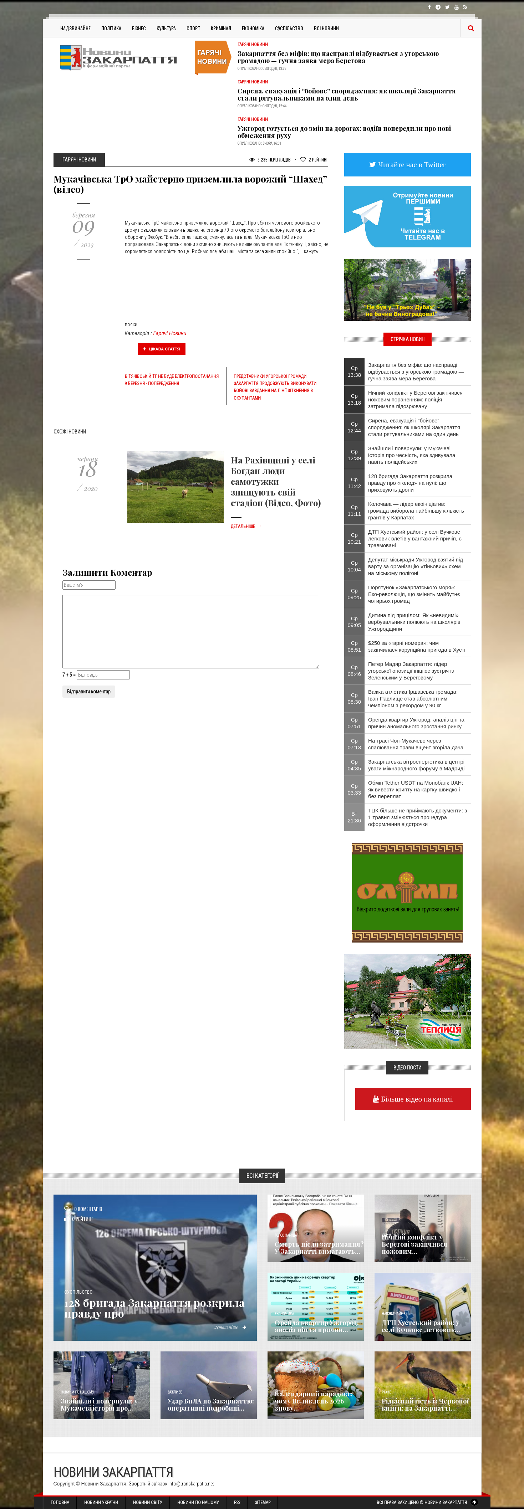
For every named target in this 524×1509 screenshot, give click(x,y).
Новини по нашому (77, 1392)
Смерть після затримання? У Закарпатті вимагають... (319, 1248)
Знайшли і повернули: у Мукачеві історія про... (99, 1404)
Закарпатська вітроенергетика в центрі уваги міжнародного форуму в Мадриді (416, 765)
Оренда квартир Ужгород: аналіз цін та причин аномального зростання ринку (416, 723)
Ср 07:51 (354, 723)
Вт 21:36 (354, 817)
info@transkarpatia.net (191, 1484)
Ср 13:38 (354, 371)
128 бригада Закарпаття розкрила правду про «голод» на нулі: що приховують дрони (410, 483)
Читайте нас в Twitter (411, 164)
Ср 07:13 (354, 744)
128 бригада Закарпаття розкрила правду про (154, 1307)
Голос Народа (286, 1235)
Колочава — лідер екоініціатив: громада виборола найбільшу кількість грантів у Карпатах (416, 510)
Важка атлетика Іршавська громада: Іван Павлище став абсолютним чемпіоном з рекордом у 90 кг (413, 698)
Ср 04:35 (354, 765)
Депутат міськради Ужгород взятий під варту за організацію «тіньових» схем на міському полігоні (415, 566)
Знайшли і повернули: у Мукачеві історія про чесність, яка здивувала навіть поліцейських (411, 455)
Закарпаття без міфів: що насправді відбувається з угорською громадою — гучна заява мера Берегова (338, 57)
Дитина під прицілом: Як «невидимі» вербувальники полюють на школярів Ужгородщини (414, 622)
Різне (386, 1392)
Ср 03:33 (354, 789)
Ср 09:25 (354, 593)
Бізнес (139, 28)
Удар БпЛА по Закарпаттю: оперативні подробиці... (211, 1404)
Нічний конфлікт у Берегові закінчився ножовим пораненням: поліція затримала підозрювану (415, 399)
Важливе (175, 1392)
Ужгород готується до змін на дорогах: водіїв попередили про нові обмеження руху (344, 132)
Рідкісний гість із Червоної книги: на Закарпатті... (425, 1404)
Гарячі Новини (170, 333)
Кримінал (221, 28)
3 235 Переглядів (270, 159)
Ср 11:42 (354, 482)
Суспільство (289, 28)
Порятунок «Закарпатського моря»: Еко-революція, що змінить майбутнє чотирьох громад (414, 594)
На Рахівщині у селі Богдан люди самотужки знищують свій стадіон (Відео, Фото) (276, 481)
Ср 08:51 (354, 646)
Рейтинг (314, 159)
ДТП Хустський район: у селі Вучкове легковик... (421, 1326)
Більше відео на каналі (416, 1099)
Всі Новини (326, 28)
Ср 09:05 (354, 621)
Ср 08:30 (354, 698)
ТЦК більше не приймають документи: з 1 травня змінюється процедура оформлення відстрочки (417, 817)
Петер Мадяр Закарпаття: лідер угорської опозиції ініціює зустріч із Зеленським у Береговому (411, 671)
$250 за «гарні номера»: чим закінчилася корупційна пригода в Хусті (417, 646)
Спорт (193, 28)
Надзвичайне (75, 28)
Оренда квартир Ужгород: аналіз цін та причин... (317, 1326)
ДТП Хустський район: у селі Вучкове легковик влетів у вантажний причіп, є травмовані (415, 538)
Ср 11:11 (354, 510)
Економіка (253, 28)
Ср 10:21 (354, 538)
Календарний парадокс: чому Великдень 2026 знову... (313, 1401)
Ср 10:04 (354, 566)
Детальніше (246, 526)
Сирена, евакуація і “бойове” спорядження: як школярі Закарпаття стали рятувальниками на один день (347, 94)
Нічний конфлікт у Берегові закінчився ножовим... (414, 1244)
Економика (284, 1314)
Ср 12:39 (354, 454)
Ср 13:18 (354, 399)
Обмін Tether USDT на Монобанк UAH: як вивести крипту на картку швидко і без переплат (415, 789)
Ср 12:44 (354, 427)
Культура (166, 28)
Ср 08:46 (354, 670)
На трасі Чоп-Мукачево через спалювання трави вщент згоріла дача (415, 744)
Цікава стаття (161, 349)
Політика (111, 28)
